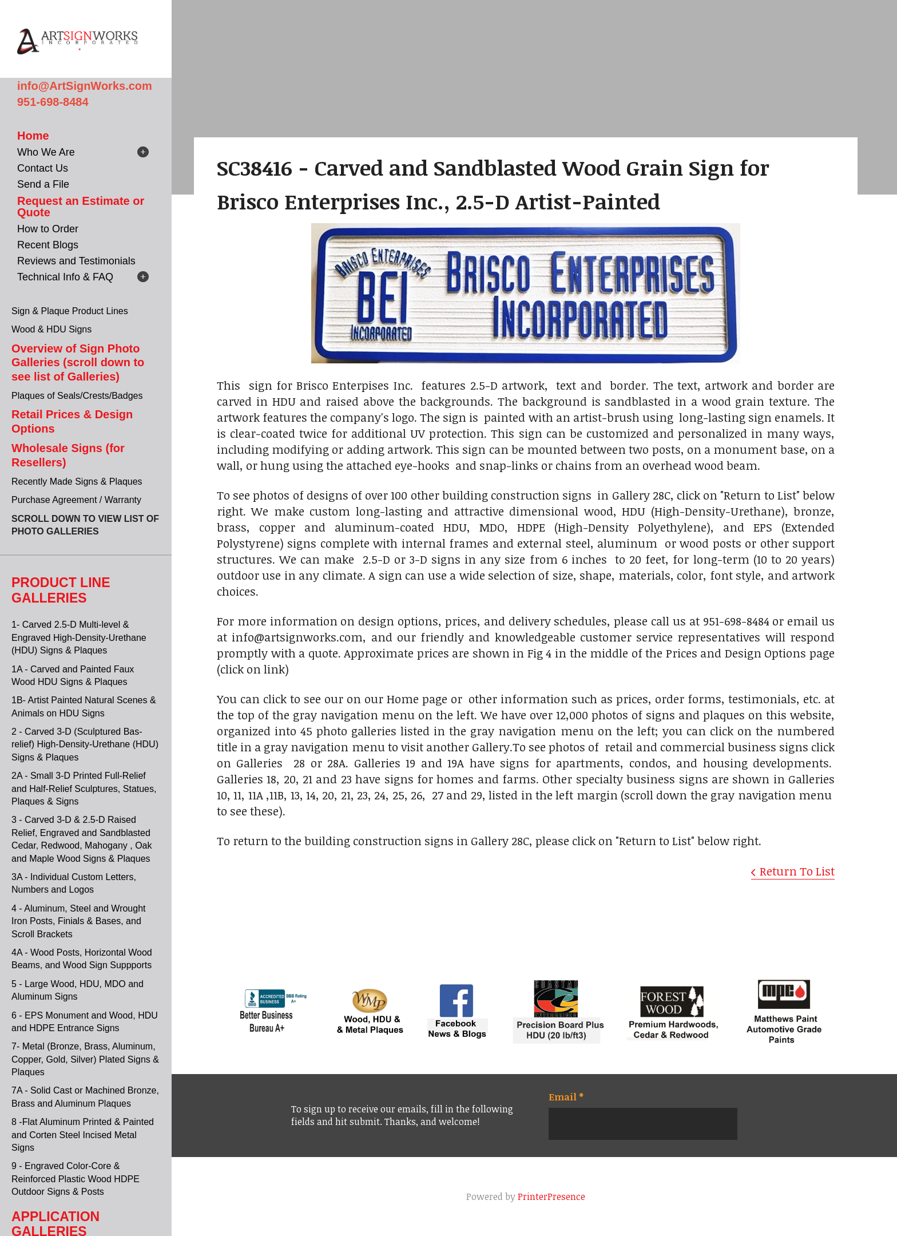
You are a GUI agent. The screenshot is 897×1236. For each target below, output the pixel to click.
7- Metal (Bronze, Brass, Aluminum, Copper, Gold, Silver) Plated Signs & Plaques (85, 1059)
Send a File (43, 184)
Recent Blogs (47, 245)
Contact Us (42, 168)
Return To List (797, 871)
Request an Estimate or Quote (80, 207)
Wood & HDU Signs (51, 329)
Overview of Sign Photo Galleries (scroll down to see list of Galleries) (77, 362)
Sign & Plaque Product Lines (69, 311)
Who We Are (46, 152)
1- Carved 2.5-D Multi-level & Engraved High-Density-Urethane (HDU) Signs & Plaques (78, 637)
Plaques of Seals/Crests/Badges (76, 396)
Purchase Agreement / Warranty (76, 500)
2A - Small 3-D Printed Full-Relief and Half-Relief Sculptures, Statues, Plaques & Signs (83, 788)
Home (33, 135)
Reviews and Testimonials (76, 261)
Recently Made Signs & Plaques (76, 481)
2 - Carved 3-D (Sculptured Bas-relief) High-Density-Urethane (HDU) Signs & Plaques (84, 744)
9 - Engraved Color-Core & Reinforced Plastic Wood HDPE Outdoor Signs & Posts (75, 1179)
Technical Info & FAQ (65, 277)
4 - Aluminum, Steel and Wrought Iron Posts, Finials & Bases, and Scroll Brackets (78, 921)
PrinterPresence (551, 1196)
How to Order (47, 229)
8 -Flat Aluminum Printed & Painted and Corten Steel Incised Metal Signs (82, 1134)
